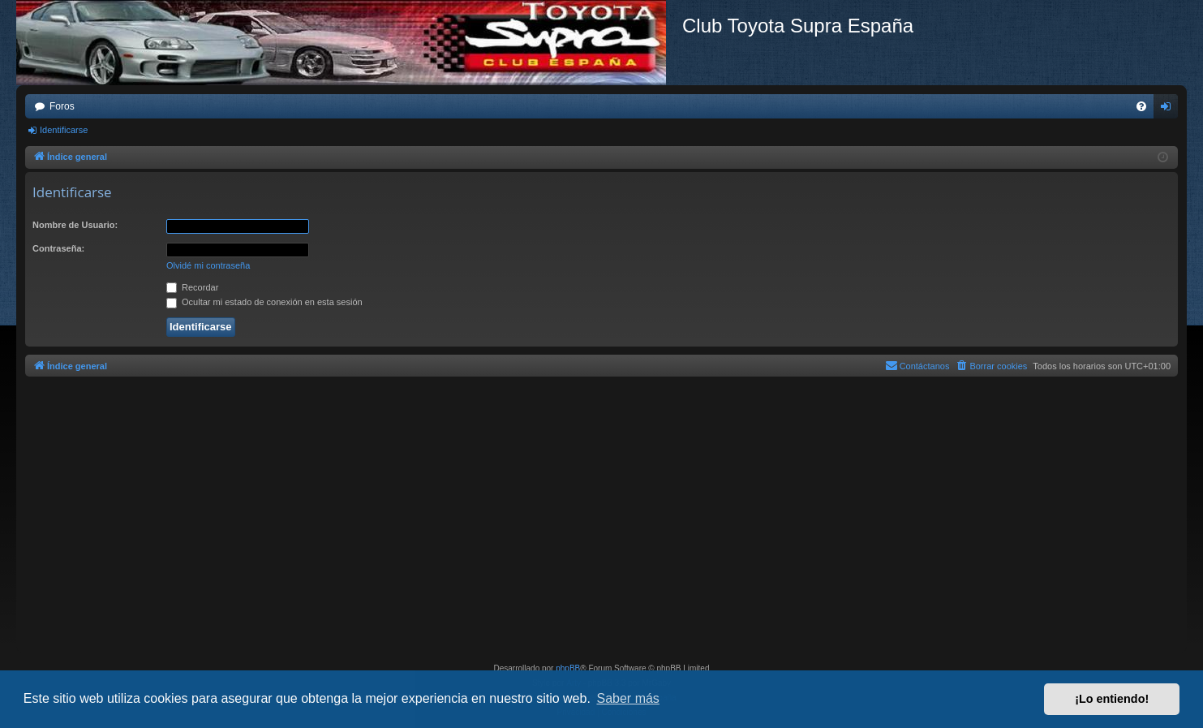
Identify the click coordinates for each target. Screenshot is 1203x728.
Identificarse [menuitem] (1169, 109)
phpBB (568, 668)
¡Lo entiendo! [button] (1112, 698)
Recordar (192, 287)
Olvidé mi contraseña (208, 265)
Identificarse (64, 130)
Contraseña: (58, 248)
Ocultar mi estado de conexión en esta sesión (264, 302)
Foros (62, 106)
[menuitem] (1141, 106)
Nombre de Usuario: (75, 225)
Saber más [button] (628, 698)
